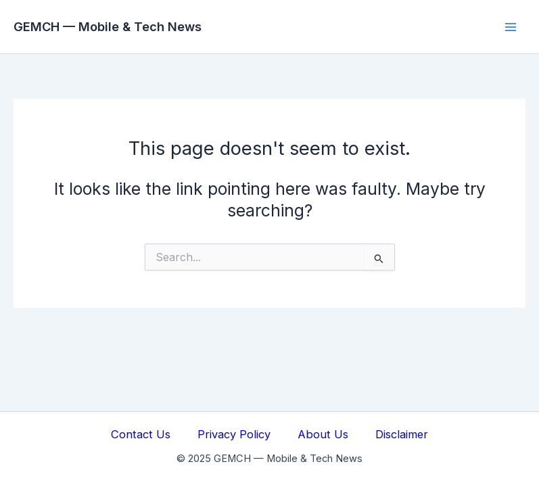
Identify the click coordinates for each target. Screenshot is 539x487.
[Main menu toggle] (510, 26)
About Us (323, 434)
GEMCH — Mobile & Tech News (108, 26)
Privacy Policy (234, 434)
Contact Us (140, 434)
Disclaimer (401, 434)
